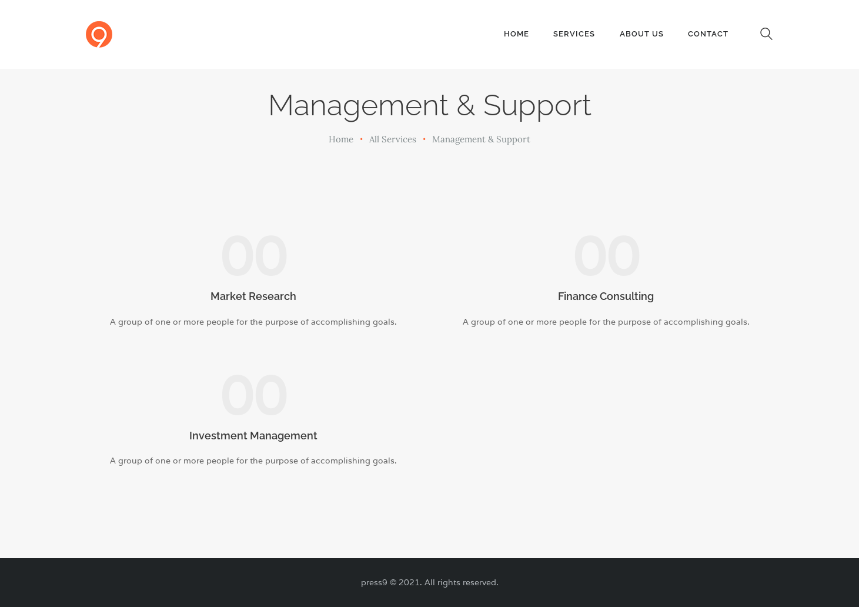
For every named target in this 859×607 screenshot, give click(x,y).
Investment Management (253, 435)
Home (341, 139)
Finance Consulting (606, 296)
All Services (392, 139)
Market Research (253, 296)
